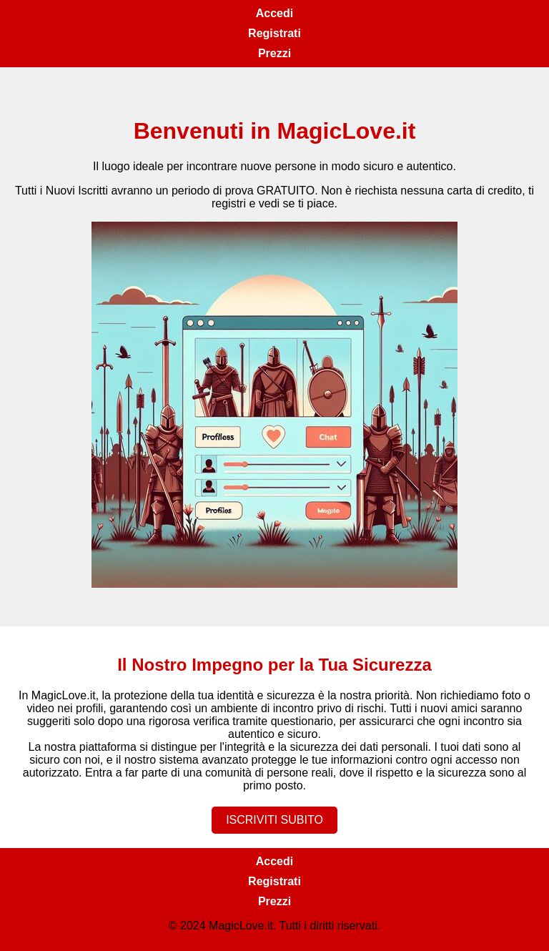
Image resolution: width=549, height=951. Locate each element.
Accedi (274, 13)
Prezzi (274, 53)
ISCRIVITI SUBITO (274, 820)
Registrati (274, 33)
